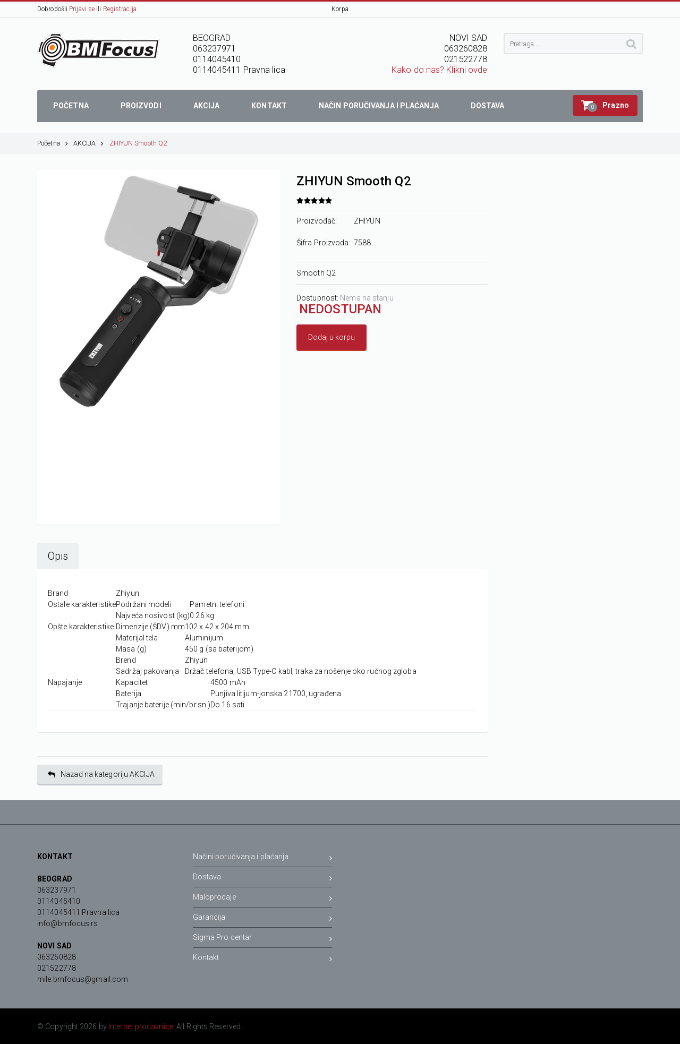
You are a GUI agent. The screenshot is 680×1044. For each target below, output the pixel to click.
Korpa (340, 9)
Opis (58, 556)
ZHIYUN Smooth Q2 (138, 143)
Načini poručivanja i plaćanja (263, 858)
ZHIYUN (367, 221)
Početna (52, 143)
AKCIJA (88, 143)
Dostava (263, 878)
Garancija (263, 919)
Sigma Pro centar (263, 939)
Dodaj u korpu (331, 337)
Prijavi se (82, 9)
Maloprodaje (263, 899)
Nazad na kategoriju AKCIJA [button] (101, 774)
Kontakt (263, 959)
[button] (605, 105)
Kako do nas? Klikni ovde (439, 70)
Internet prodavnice (140, 1026)
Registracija (120, 9)
